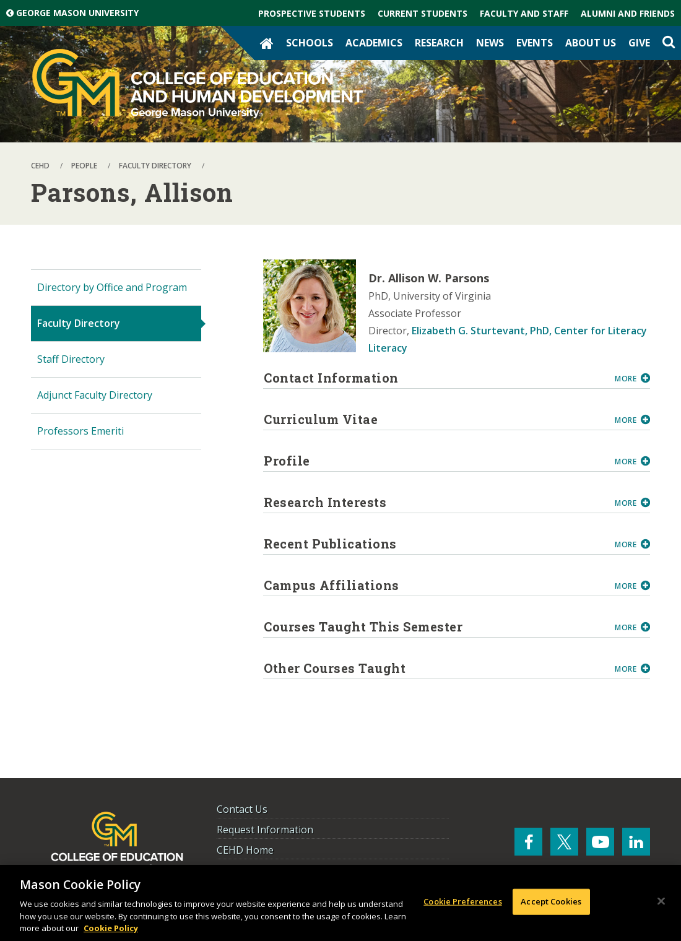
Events (534, 43)
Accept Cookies (551, 901)
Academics (373, 43)
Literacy (387, 348)
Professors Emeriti (80, 431)
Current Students (422, 13)
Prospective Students (311, 13)
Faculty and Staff (524, 13)
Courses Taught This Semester (434, 626)
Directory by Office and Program (112, 287)
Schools (309, 43)
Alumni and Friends (628, 13)
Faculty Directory (78, 323)
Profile (434, 460)
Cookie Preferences (462, 901)
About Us (590, 43)
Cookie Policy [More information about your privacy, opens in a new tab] (111, 928)
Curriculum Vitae (434, 419)
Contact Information (434, 377)
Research (439, 43)
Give (639, 43)
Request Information (265, 829)
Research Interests (434, 502)
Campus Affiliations (434, 585)
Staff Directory (71, 359)
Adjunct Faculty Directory (94, 395)
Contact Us (242, 809)
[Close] (661, 901)
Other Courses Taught (434, 668)
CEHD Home (245, 850)
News (490, 43)
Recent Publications (434, 543)
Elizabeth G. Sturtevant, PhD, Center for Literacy (529, 330)
